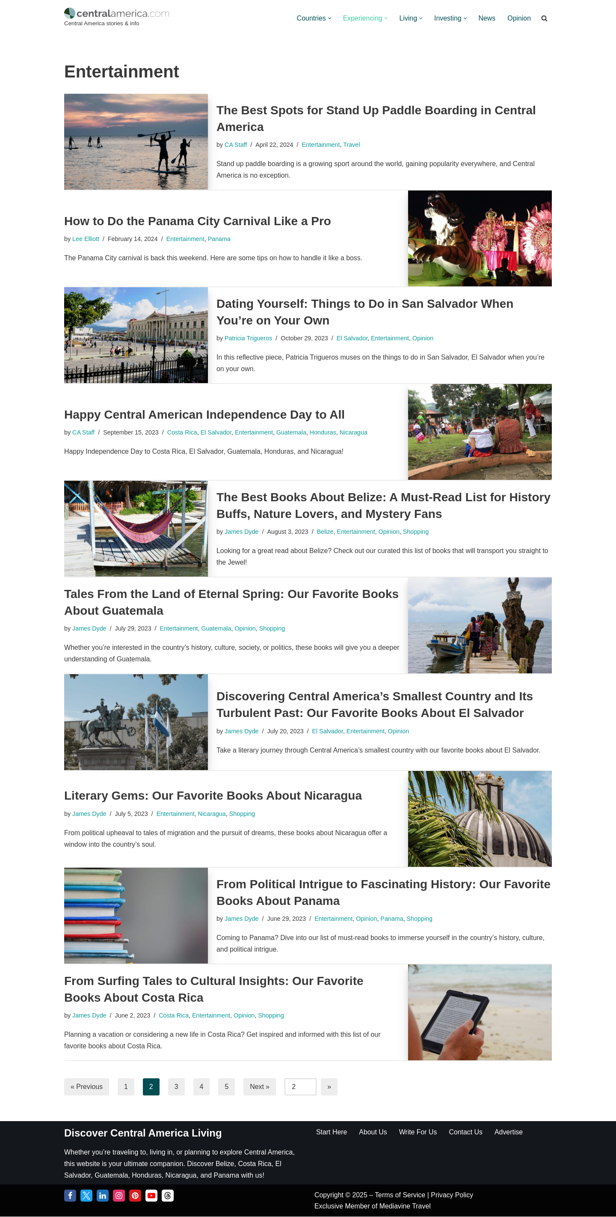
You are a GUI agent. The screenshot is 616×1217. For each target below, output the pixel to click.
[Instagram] (119, 1196)
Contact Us (466, 1132)
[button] (328, 18)
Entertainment (321, 144)
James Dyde (242, 531)
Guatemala (293, 432)
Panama (220, 238)
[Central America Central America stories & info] (116, 18)
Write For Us (419, 1132)
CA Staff (236, 144)
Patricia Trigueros (248, 338)
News (486, 18)
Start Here (331, 1132)
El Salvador (352, 338)
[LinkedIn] (103, 1196)
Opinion (519, 18)
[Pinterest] (135, 1196)
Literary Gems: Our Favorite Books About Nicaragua (213, 795)
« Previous (87, 1086)
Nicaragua (355, 432)
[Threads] (168, 1196)
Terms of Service (401, 1195)
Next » (260, 1086)
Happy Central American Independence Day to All (204, 414)
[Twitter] (86, 1196)
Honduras (324, 432)
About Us (373, 1132)
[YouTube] (151, 1196)
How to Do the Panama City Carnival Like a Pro (197, 221)
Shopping (417, 531)
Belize (325, 531)
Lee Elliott (85, 238)
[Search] (544, 18)
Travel (352, 144)
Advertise (509, 1132)
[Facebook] (70, 1196)
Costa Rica (183, 432)
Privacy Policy (453, 1195)
